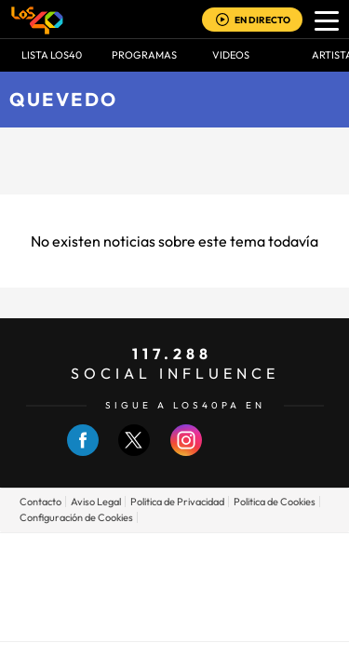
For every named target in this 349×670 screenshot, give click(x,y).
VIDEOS (230, 54)
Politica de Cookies (274, 501)
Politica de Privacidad (177, 501)
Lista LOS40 (51, 54)
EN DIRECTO (262, 20)
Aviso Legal (96, 501)
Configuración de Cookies (76, 517)
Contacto (40, 501)
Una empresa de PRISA (175, 573)
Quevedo (63, 99)
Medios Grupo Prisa (175, 619)
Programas (144, 54)
